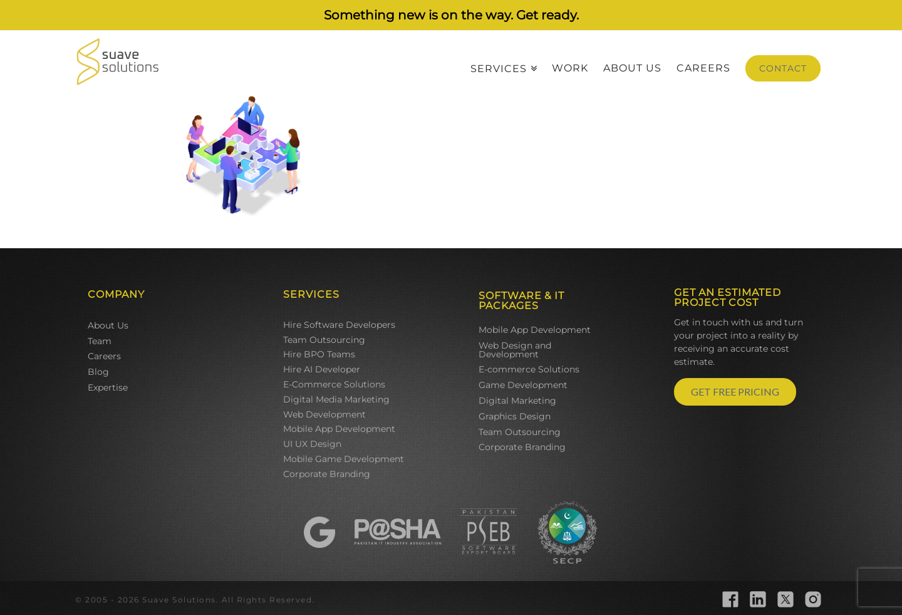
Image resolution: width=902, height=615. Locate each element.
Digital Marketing (517, 400)
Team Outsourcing (324, 339)
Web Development (324, 414)
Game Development (523, 385)
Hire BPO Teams (319, 354)
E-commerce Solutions (529, 369)
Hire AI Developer (321, 369)
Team (99, 341)
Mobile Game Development (343, 459)
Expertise (108, 387)
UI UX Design (312, 443)
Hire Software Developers (339, 324)
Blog (98, 371)
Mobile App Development (339, 428)
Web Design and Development (515, 350)
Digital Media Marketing (336, 399)
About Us (108, 325)
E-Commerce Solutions (334, 384)
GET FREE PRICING (735, 391)
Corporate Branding (326, 474)
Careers (104, 356)
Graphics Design (515, 416)
